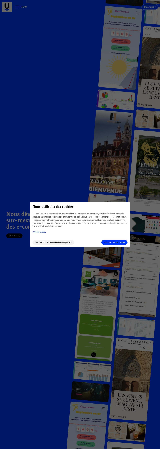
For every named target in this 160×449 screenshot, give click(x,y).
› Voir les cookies (40, 232)
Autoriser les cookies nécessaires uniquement (55, 242)
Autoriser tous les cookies (113, 242)
